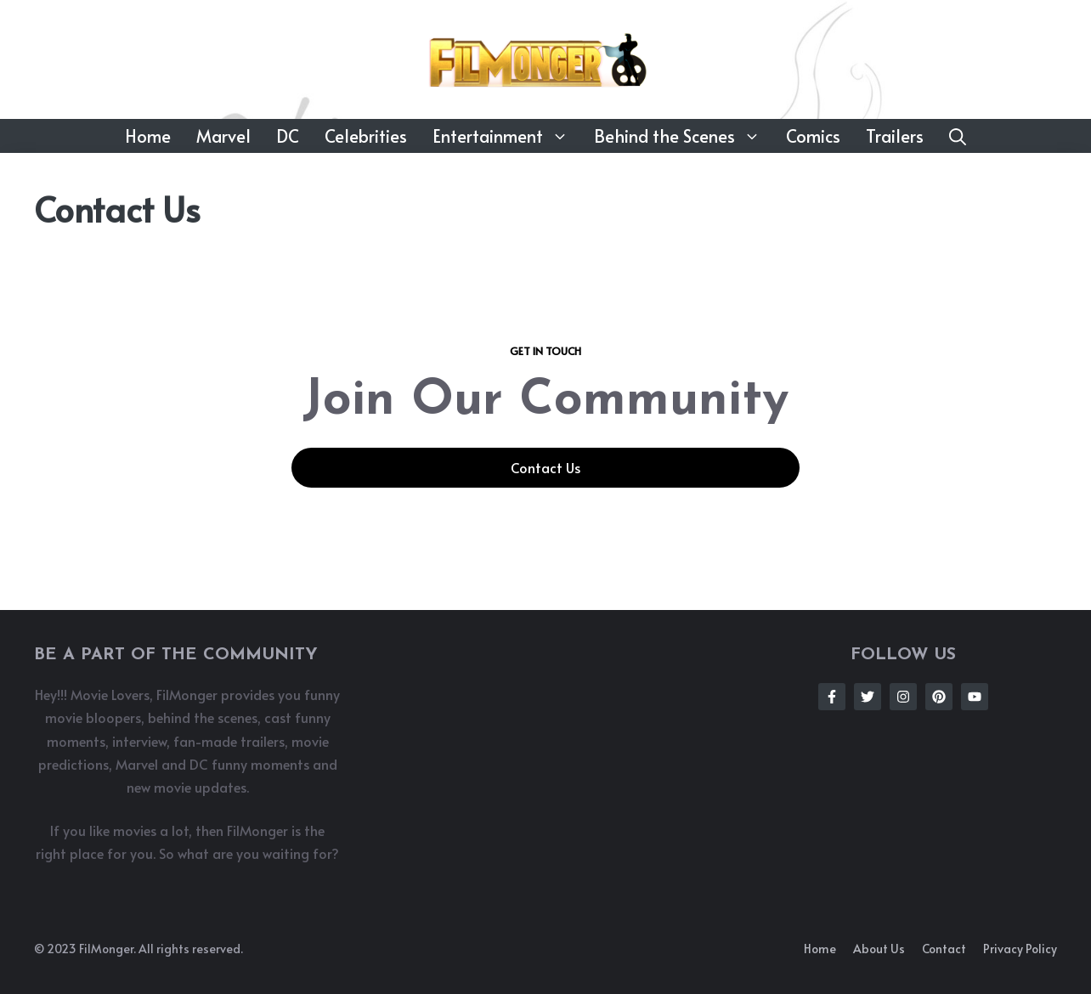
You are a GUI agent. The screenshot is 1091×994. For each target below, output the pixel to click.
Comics (813, 136)
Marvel (223, 136)
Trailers (895, 136)
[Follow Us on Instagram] (903, 696)
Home (148, 136)
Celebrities (366, 136)
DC (287, 136)
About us (879, 948)
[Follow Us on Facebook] (831, 696)
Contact (944, 948)
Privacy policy (1020, 948)
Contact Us (545, 467)
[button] (957, 136)
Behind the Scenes (683, 136)
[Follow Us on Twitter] (867, 696)
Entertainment (506, 136)
